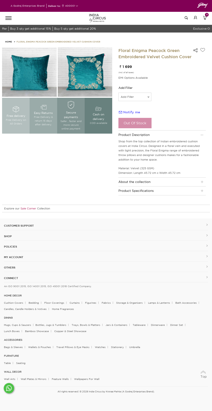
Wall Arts (9, 379)
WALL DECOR (13, 372)
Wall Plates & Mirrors (33, 379)
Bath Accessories (186, 303)
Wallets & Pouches (39, 347)
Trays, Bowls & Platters (86, 325)
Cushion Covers (13, 303)
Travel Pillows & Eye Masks (72, 347)
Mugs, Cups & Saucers (17, 325)
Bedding (34, 303)
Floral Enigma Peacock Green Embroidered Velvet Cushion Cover (58, 41)
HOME (8, 41)
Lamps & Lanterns (159, 303)
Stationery (117, 347)
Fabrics (106, 303)
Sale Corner (28, 208)
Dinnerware (158, 325)
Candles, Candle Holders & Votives (25, 309)
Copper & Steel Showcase (70, 331)
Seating (20, 363)
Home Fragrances (63, 309)
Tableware (139, 325)
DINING (8, 318)
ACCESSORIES (13, 340)
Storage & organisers (129, 303)
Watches (100, 347)
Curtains (75, 303)
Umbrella (134, 347)
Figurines (90, 303)
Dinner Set (176, 325)
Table (7, 363)
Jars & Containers (116, 325)
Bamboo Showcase (37, 331)
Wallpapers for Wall (86, 379)
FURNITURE (11, 356)
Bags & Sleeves (13, 347)
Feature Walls (60, 379)
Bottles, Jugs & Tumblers (50, 325)
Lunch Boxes (12, 331)
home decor (13, 295)
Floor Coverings (54, 303)
